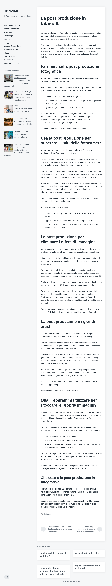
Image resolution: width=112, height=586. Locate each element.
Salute (7, 39)
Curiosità (8, 32)
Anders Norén (75, 581)
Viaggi (7, 43)
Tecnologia (8, 36)
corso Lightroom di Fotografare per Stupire (67, 375)
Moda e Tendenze (11, 29)
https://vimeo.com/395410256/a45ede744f (59, 391)
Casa (6, 53)
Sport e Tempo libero (13, 46)
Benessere (8, 60)
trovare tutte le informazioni (57, 465)
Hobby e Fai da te (11, 63)
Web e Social (9, 56)
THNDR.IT (11, 10)
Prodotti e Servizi (11, 49)
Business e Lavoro (12, 25)
